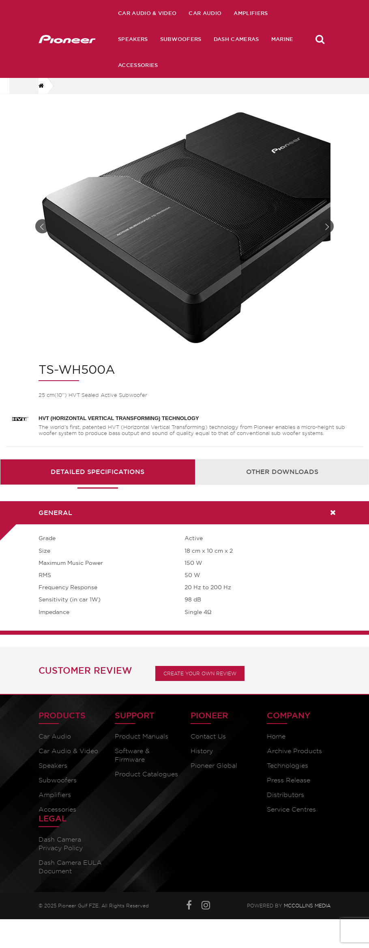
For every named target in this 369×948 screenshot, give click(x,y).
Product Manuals (141, 736)
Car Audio (205, 13)
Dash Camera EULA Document (70, 867)
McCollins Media (307, 905)
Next (327, 226)
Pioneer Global (214, 765)
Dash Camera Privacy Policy (61, 843)
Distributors (285, 794)
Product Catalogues (146, 774)
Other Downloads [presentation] (282, 471)
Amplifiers (251, 13)
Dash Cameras (236, 39)
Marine (282, 39)
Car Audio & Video (147, 13)
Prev (42, 226)
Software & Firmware (132, 755)
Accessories (138, 65)
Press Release (288, 780)
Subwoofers (181, 39)
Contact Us (208, 736)
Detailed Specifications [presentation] (97, 471)
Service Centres (291, 809)
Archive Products (294, 751)
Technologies (287, 765)
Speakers (133, 39)
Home (276, 736)
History (202, 751)
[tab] (97, 472)
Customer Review (85, 670)
